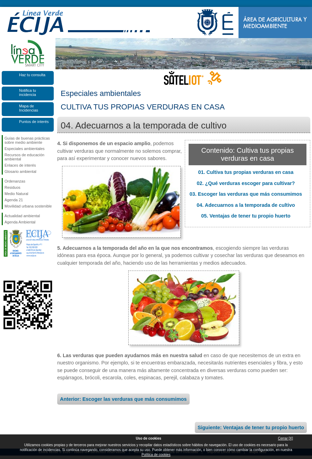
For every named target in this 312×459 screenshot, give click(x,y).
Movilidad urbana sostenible (28, 206)
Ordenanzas (15, 181)
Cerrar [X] (285, 438)
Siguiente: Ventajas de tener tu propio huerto (251, 427)
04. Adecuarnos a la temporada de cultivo (246, 205)
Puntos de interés (34, 122)
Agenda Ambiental (20, 222)
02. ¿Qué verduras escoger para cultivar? (246, 183)
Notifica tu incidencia (27, 92)
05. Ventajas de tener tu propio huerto (246, 216)
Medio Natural (16, 194)
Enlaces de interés (20, 165)
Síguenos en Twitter (17, 269)
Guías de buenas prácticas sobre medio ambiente (27, 140)
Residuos (12, 187)
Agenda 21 (14, 200)
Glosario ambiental (20, 171)
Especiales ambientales (25, 149)
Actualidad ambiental (22, 216)
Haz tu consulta (32, 75)
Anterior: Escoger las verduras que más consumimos (123, 399)
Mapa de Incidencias (28, 108)
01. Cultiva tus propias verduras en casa (245, 172)
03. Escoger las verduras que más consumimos (246, 194)
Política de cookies (155, 455)
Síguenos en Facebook (6, 269)
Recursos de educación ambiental (24, 157)
